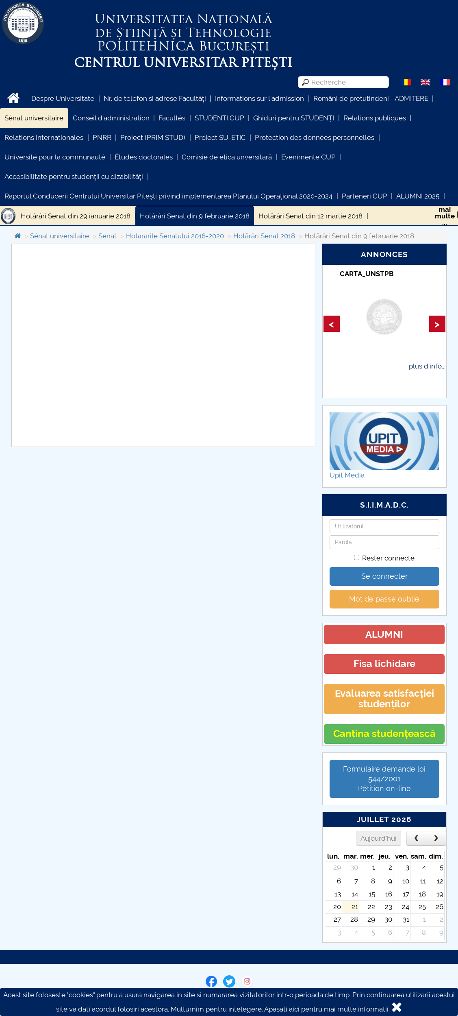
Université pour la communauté (54, 157)
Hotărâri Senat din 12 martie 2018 (310, 216)
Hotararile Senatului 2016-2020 (175, 236)
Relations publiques (374, 118)
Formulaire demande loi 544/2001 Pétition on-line (384, 779)
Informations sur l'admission (259, 98)
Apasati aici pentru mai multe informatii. (327, 1009)
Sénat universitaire (33, 118)
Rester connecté (384, 558)
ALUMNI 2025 (417, 196)
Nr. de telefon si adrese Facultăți (155, 98)
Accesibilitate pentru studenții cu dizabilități (73, 176)
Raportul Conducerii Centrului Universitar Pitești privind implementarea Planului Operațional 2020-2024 (168, 196)
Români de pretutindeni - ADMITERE (370, 98)
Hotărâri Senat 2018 (264, 236)
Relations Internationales (43, 137)
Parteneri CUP (364, 196)
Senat (107, 236)
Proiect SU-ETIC (220, 137)
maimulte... (445, 216)
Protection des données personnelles (314, 137)
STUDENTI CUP (219, 118)
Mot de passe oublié (384, 599)
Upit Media (347, 475)
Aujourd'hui (378, 838)
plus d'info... (427, 366)
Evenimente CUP (308, 157)
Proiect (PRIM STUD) (152, 137)
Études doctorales (144, 157)
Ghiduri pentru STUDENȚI (293, 118)
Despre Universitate (62, 98)
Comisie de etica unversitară (227, 157)
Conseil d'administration (111, 118)
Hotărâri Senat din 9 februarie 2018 (195, 216)
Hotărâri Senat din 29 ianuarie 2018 (75, 216)
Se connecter (384, 576)
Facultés (171, 118)
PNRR (102, 137)
